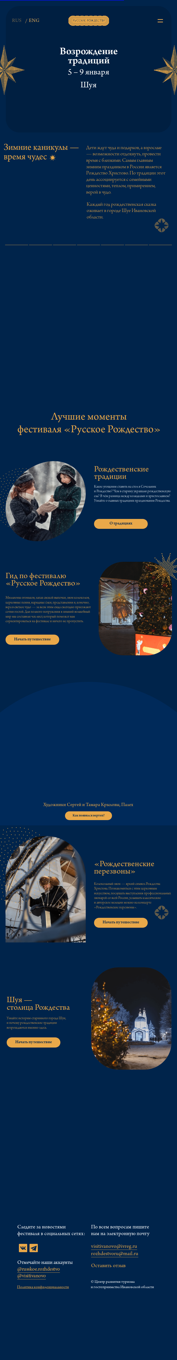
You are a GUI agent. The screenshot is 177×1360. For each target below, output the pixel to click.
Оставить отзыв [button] (108, 1266)
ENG (34, 21)
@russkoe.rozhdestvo (38, 1269)
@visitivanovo (31, 1276)
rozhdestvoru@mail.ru (114, 1254)
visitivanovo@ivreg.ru (114, 1247)
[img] (160, 20)
